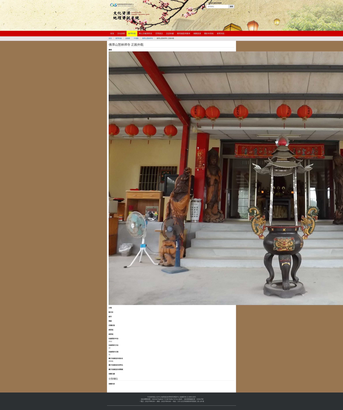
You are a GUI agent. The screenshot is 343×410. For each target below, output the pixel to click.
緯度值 (111, 334)
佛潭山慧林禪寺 (147, 38)
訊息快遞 (170, 33)
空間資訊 (159, 33)
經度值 (111, 330)
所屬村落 (112, 325)
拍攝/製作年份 (113, 338)
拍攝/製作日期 (113, 352)
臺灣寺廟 (132, 33)
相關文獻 (112, 374)
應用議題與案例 (183, 33)
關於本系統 (209, 33)
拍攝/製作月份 (113, 345)
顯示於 (111, 312)
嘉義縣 (127, 38)
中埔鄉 (136, 38)
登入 (203, 9)
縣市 (110, 316)
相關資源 (197, 33)
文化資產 (121, 33)
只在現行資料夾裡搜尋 (215, 3)
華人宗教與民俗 (145, 33)
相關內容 (112, 384)
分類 (110, 308)
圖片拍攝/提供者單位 (116, 365)
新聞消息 (220, 33)
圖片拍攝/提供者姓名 (116, 358)
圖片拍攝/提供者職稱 (116, 369)
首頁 (112, 33)
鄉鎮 (110, 321)
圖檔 (110, 50)
